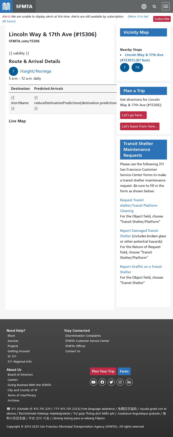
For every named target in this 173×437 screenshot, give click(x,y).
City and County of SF (23, 390)
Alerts (6, 16)
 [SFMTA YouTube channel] (93, 382)
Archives (13, 400)
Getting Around (19, 351)
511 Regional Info (20, 361)
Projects (13, 346)
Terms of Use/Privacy (22, 395)
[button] (144, 6)
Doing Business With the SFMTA (29, 385)
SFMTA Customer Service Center (87, 341)
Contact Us (72, 351)
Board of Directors (20, 374)
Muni (11, 336)
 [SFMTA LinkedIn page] (129, 382)
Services (13, 341)
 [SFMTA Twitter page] (111, 382)
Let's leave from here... (139, 126)
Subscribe (162, 19)
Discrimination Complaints (83, 336)
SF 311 (12, 356)
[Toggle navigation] (166, 6)
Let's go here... (133, 115)
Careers (13, 380)
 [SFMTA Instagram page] (120, 382)
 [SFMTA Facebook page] (102, 382)
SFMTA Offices (75, 346)
